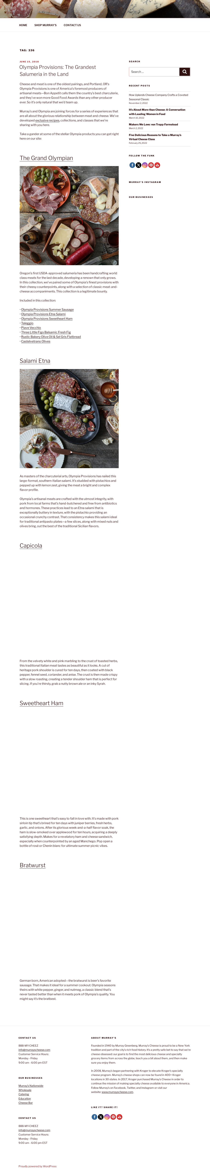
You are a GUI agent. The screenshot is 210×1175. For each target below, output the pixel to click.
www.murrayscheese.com (117, 1091)
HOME (23, 25)
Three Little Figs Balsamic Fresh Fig (46, 332)
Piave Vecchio (31, 327)
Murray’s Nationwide (31, 1085)
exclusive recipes (47, 120)
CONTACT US (72, 25)
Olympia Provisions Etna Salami (43, 314)
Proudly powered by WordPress (38, 1166)
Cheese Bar (26, 1102)
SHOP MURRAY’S (45, 25)
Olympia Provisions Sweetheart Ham (47, 318)
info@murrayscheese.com (34, 1049)
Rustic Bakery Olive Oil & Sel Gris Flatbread (51, 337)
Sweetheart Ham (41, 703)
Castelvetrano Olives (35, 341)
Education (25, 1098)
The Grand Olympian (46, 158)
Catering (24, 1094)
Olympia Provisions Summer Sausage (47, 309)
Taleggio (27, 323)
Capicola (31, 545)
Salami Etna (35, 360)
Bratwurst (33, 865)
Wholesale (25, 1090)
